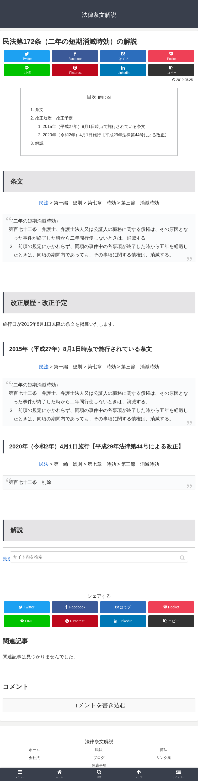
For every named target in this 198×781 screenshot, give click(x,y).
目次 (91, 97)
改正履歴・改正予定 (54, 118)
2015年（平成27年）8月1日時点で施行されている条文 (93, 127)
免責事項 (99, 766)
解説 (39, 144)
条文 (39, 110)
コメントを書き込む (99, 706)
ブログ (98, 758)
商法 (163, 751)
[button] (183, 557)
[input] (99, 556)
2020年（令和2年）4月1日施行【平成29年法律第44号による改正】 (105, 135)
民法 (44, 203)
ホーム (34, 751)
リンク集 (163, 758)
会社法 (34, 758)
